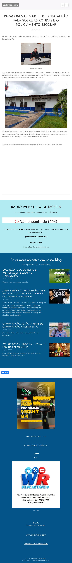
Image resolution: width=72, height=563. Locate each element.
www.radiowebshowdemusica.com (36, 247)
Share (5, 372)
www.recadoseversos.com (36, 445)
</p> (36, 220)
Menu (66, 5)
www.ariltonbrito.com (36, 436)
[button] (62, 5)
